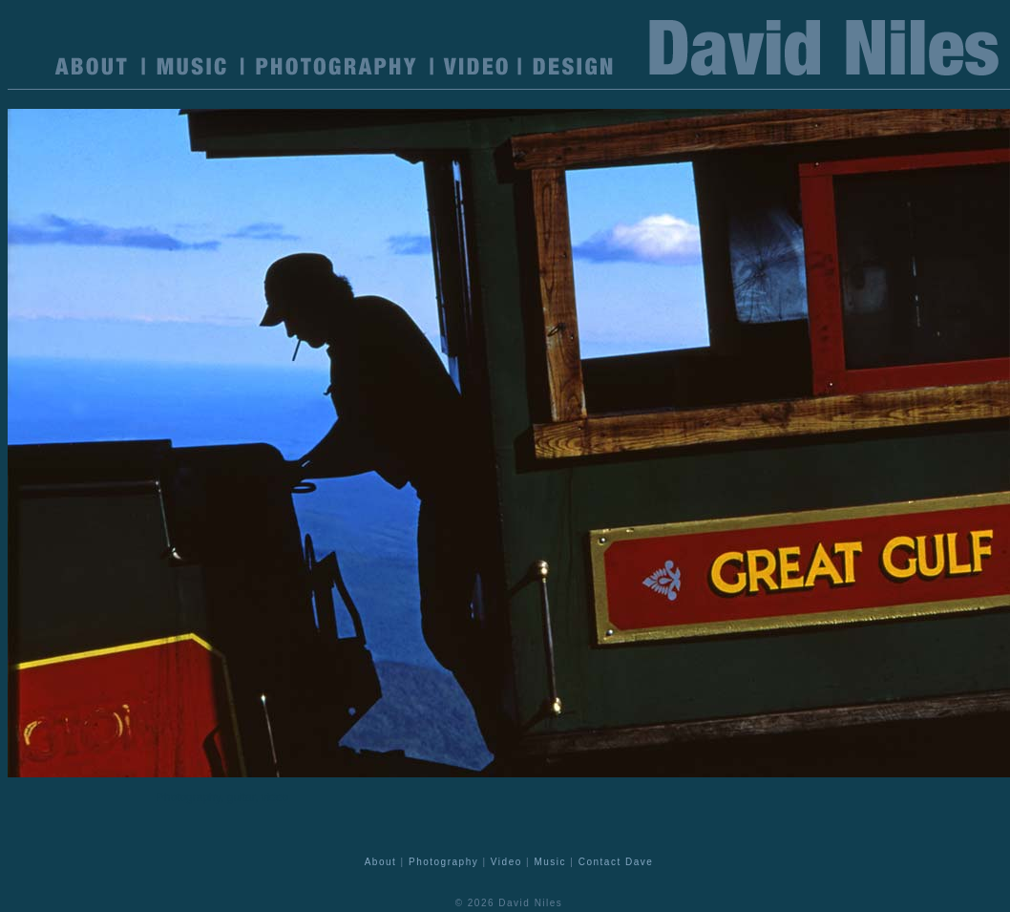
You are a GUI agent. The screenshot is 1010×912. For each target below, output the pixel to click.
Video (506, 862)
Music (550, 862)
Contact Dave (616, 862)
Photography (443, 862)
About (381, 862)
